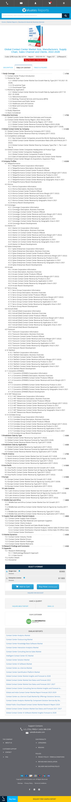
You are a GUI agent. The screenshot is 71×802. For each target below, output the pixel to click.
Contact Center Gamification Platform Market (23, 672)
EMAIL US (51, 606)
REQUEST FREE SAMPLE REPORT (44, 799)
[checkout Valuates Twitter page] (40, 790)
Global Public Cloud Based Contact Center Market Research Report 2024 (33, 704)
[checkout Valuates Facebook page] (30, 790)
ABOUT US (8, 743)
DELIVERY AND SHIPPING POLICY (49, 766)
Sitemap (20, 783)
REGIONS (41, 747)
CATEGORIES (42, 743)
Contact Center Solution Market (17, 660)
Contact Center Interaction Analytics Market (22, 647)
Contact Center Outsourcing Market (19, 639)
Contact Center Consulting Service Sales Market (23, 652)
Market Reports (12, 22)
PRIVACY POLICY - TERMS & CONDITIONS (51, 757)
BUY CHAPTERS (34, 41)
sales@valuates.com (37, 732)
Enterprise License (15, 578)
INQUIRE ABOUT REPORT (20, 606)
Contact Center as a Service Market (19, 668)
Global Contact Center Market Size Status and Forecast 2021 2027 (30, 684)
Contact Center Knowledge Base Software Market (24, 643)
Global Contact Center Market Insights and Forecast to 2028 (28, 676)
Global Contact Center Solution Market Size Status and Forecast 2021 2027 (34, 709)
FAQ (6, 757)
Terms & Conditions (40, 783)
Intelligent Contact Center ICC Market (19, 656)
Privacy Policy (28, 783)
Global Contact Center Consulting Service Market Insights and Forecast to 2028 (34, 688)
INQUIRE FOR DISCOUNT (35, 593)
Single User (12, 571)
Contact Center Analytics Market (18, 635)
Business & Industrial (25, 22)
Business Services (38, 22)
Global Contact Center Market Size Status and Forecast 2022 (28, 680)
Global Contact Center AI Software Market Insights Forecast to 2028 (31, 713)
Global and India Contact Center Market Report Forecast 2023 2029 (31, 692)
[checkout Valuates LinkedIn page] (35, 790)
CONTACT (8, 752)
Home (4, 22)
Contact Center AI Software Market (19, 664)
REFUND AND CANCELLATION (47, 762)
